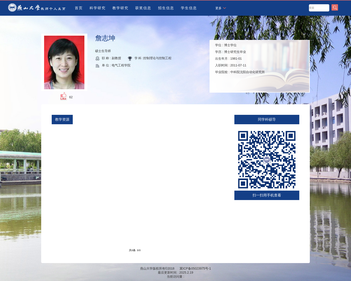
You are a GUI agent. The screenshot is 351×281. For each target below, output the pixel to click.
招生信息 (166, 8)
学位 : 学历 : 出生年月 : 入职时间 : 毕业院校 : (240, 58)
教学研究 (120, 8)
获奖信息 (143, 8)
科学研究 (98, 8)
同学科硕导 (267, 119)
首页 (79, 8)
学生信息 (189, 8)
